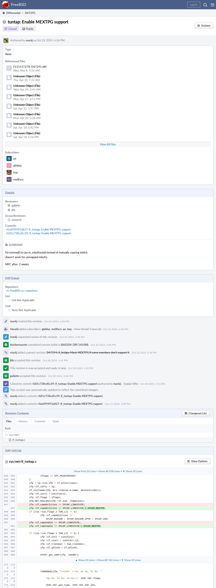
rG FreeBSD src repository (22, 291)
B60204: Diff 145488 (74, 345)
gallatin (16, 205)
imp (15, 172)
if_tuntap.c (18, 440)
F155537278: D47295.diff (30, 67)
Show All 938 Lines (109, 471)
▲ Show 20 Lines (85, 560)
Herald (14, 329)
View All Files (108, 144)
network (17, 220)
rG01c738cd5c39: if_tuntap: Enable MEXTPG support (38, 233)
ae (14, 158)
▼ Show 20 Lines (132, 471)
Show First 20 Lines (85, 471)
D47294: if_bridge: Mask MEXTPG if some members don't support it (88, 352)
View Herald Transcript (87, 329)
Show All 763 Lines (108, 560)
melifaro (18, 179)
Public (30, 29)
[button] (212, 4)
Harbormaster (18, 345)
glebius (17, 165)
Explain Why (131, 384)
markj (29, 40)
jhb (13, 210)
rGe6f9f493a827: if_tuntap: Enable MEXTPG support (38, 229)
